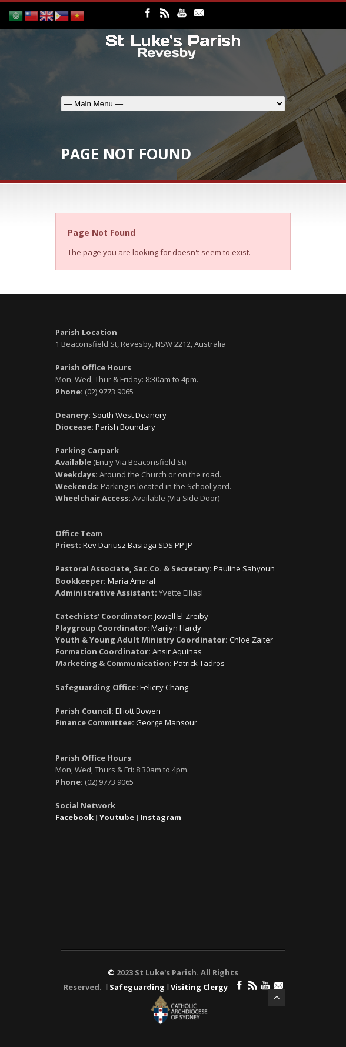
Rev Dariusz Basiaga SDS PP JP (137, 545)
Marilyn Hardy (176, 628)
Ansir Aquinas (177, 651)
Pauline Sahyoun (244, 568)
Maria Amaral (131, 581)
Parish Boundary (125, 427)
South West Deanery (129, 415)
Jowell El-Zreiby (181, 616)
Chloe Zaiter (251, 639)
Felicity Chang (164, 687)
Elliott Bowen (138, 710)
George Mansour (166, 722)
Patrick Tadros (199, 663)
